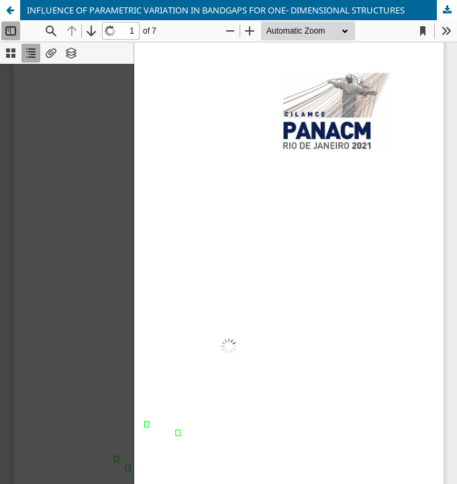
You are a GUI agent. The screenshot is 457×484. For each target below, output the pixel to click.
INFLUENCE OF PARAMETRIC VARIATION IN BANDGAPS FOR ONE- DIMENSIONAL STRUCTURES (216, 10)
